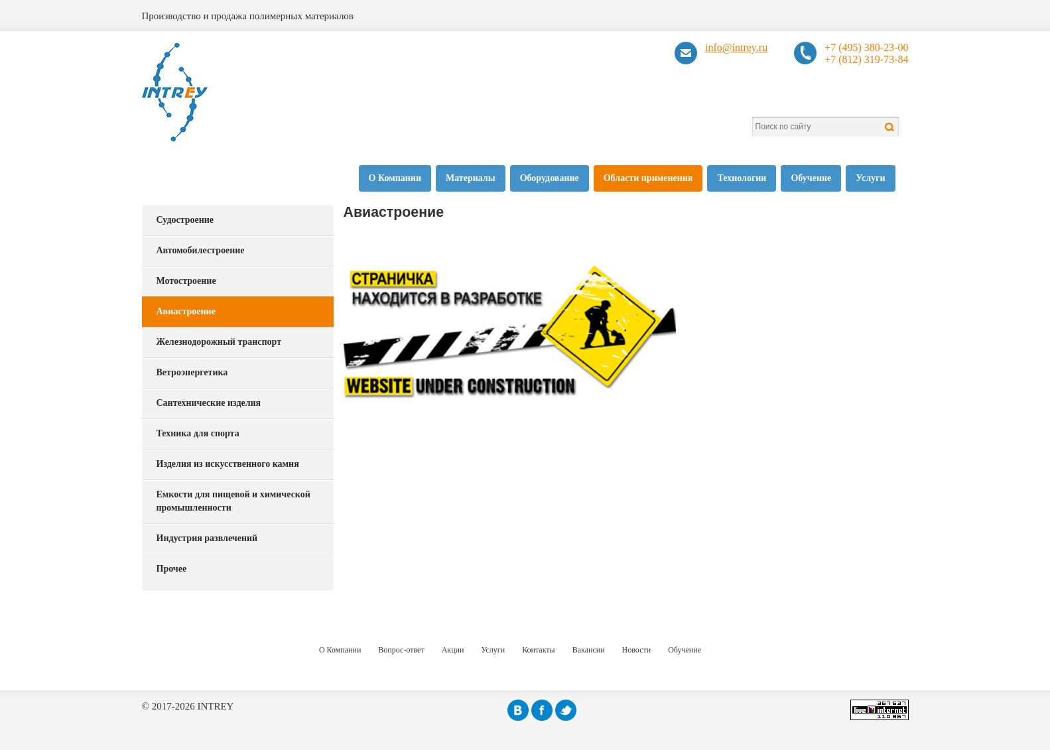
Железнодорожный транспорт (219, 342)
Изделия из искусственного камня (228, 464)
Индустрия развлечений (207, 538)
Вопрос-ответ (401, 650)
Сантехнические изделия (209, 403)
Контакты (538, 650)
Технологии (741, 178)
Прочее (172, 569)
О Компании (395, 178)
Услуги (870, 178)
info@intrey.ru (736, 47)
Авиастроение (186, 311)
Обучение (811, 178)
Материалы (470, 178)
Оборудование (549, 178)
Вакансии (588, 650)
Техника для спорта (198, 433)
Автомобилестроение (201, 250)
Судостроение (185, 220)
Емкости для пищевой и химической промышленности (233, 501)
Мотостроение (186, 281)
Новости (636, 650)
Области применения (648, 178)
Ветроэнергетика (192, 372)
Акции (453, 650)
